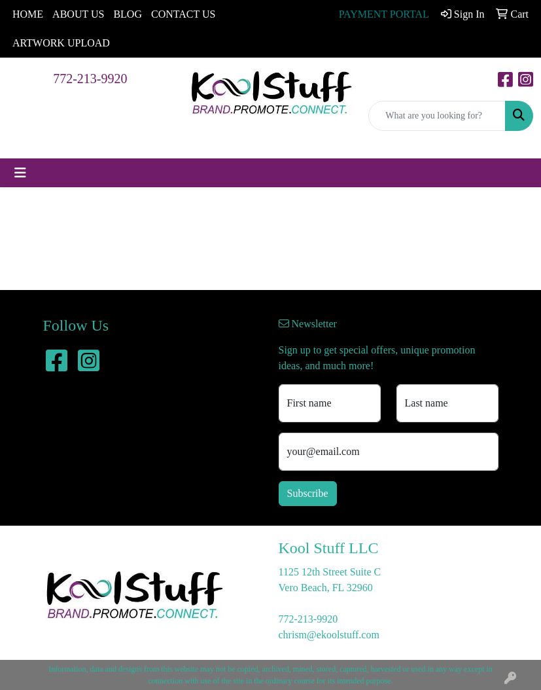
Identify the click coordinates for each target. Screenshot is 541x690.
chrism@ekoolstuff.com (329, 634)
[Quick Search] (437, 116)
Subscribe (307, 493)
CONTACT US (183, 14)
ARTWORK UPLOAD (61, 42)
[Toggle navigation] (20, 173)
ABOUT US (78, 14)
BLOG (127, 14)
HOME (27, 14)
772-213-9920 (90, 78)
